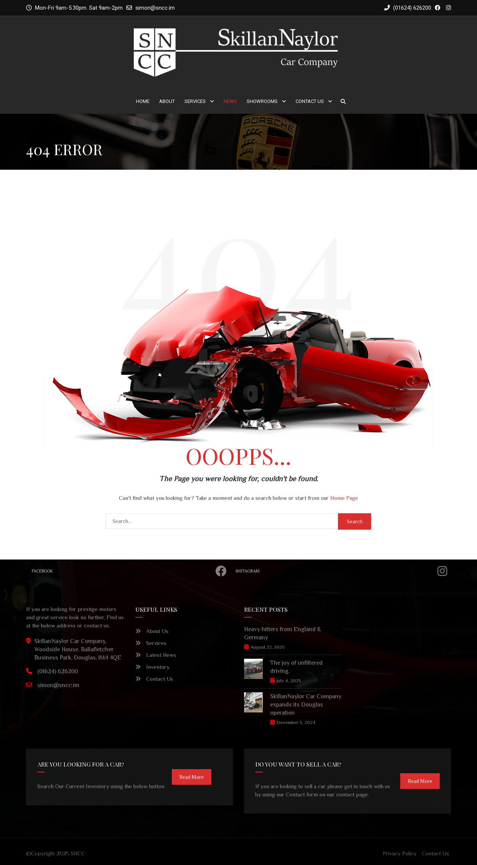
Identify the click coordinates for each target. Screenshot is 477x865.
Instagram (343, 571)
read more (191, 777)
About (167, 101)
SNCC (78, 853)
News (230, 101)
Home (142, 101)
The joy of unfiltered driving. (296, 666)
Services (195, 101)
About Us (151, 631)
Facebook (131, 571)
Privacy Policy (400, 853)
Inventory (152, 667)
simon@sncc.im (155, 7)
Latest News (155, 655)
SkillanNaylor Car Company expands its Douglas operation (305, 704)
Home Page (344, 498)
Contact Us (310, 101)
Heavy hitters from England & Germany (282, 633)
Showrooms (262, 101)
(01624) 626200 (407, 7)
